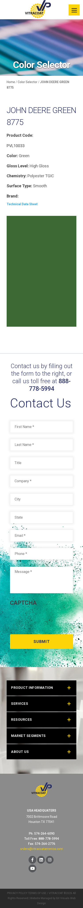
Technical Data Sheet (22, 204)
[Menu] (74, 10)
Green (24, 155)
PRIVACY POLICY (17, 893)
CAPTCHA (23, 602)
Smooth (40, 186)
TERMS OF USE (37, 893)
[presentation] (43, 618)
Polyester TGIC (40, 176)
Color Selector (27, 82)
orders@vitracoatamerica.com (41, 849)
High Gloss (39, 166)
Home (11, 82)
